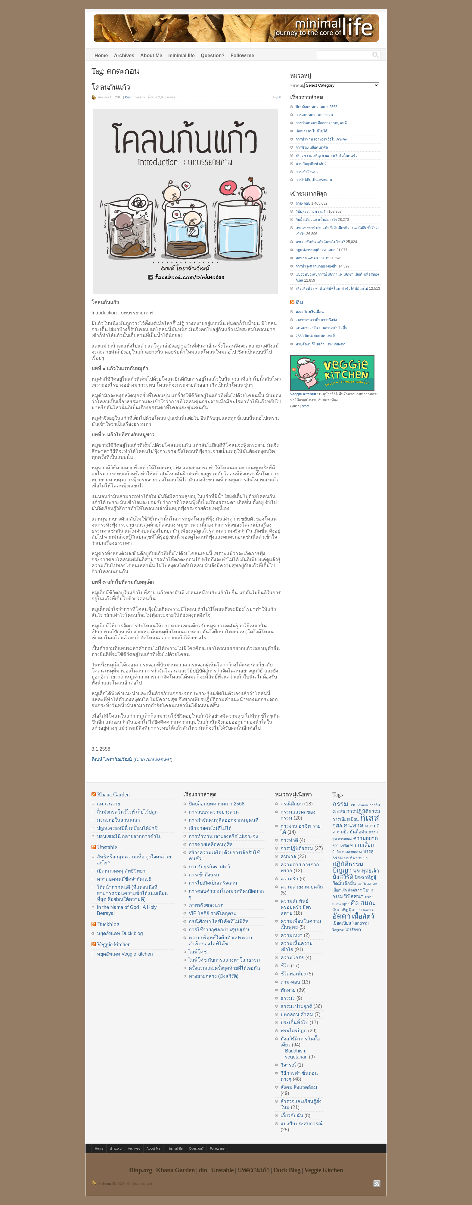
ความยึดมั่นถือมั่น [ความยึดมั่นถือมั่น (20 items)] (350, 831)
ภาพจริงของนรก (206, 905)
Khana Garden (113, 794)
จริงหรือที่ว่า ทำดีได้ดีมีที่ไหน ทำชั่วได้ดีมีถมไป (332, 288)
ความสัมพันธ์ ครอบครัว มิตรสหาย (296, 907)
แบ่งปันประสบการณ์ (302, 1123)
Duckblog (108, 924)
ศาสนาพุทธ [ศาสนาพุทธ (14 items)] (340, 904)
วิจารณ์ (288, 1065)
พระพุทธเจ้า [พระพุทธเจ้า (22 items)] (366, 871)
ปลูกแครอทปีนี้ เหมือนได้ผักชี (127, 828)
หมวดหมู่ (297, 85)
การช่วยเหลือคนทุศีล (312, 147)
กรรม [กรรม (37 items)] (340, 804)
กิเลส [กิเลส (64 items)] (369, 818)
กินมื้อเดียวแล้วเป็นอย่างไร (316, 220)
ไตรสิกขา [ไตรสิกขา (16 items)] (353, 929)
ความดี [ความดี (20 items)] (372, 825)
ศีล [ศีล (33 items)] (355, 903)
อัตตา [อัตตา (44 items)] (341, 916)
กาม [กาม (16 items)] (353, 805)
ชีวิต (285, 965)
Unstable (107, 847)
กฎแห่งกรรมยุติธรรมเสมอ (315, 250)
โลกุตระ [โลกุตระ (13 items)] (338, 930)
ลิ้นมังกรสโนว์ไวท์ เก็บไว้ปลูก (127, 811)
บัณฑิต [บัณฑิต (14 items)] (349, 858)
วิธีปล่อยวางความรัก (312, 211)
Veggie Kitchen (303, 394)
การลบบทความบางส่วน (314, 115)
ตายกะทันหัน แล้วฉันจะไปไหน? (320, 242)
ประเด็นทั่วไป (294, 1022)
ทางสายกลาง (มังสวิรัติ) (213, 976)
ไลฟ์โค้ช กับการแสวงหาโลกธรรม (224, 959)
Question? (213, 55)
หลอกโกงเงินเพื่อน (310, 312)
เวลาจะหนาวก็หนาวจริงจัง (316, 320)
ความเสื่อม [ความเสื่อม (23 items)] (362, 845)
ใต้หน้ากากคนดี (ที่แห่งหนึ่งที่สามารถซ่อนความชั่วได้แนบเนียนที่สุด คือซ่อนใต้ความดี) (132, 893)
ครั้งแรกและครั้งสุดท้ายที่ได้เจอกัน (224, 968)
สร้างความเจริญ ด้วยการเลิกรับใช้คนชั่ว (326, 155)
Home (101, 55)
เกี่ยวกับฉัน (292, 1115)
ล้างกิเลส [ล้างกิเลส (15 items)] (355, 890)
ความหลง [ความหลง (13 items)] (345, 839)
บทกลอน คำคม (297, 1014)
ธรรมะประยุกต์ (296, 1006)
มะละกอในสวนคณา (118, 820)
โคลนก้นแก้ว (111, 87)
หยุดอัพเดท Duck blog (120, 933)
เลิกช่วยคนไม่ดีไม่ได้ (312, 131)
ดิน (299, 302)
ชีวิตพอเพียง (293, 973)
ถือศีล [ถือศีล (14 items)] (336, 852)
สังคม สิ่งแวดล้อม (299, 1087)
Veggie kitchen (113, 944)
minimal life (181, 55)
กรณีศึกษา (292, 803)
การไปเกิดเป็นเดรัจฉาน (314, 180)
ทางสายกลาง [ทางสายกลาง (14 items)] (352, 852)
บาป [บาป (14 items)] (359, 858)
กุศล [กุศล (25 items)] (337, 826)
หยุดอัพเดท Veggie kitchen (125, 953)
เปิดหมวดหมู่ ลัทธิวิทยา (121, 870)
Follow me (242, 55)
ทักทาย (288, 990)
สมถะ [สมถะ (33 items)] (368, 903)
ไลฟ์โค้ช (198, 951)
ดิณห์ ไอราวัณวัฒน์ (112, 759)
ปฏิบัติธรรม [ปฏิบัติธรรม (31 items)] (347, 863)
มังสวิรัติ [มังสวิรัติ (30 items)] (342, 877)
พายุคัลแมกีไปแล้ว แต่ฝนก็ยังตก (320, 344)
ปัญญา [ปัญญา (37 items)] (342, 870)
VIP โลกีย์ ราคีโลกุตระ (212, 913)
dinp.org (116, 1148)
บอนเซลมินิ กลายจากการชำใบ (129, 836)
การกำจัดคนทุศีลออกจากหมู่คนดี (321, 123)
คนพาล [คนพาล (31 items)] (353, 825)
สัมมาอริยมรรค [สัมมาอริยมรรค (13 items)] (363, 910)
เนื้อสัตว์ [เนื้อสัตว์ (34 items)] (363, 916)
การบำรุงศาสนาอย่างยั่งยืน (316, 266)
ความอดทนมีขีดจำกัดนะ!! (124, 879)
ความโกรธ (292, 957)
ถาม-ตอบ (303, 203)
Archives (124, 55)
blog (305, 406)
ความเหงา (292, 935)
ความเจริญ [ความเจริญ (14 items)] (340, 845)
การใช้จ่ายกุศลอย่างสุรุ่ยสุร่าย (219, 929)
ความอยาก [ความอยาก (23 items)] (365, 838)
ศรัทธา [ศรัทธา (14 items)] (370, 897)
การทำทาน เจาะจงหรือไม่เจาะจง (321, 139)
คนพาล (288, 856)
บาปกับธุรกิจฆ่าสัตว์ (311, 164)
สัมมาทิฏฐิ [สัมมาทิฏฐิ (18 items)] (341, 909)
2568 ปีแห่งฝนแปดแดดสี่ (315, 336)
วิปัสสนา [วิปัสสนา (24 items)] (354, 896)
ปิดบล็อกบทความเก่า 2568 (316, 107)
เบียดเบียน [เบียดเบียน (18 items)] (341, 923)
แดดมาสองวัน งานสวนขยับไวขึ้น (321, 328)
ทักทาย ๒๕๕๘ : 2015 (312, 258)
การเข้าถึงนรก (307, 172)
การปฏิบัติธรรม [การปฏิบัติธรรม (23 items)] (363, 811)
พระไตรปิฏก (294, 1030)
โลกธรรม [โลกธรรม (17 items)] (360, 923)
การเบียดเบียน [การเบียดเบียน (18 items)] (345, 819)
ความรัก (289, 878)
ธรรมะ (288, 998)
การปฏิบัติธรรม (297, 848)
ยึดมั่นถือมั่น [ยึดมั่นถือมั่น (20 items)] (344, 883)
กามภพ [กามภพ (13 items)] (363, 805)
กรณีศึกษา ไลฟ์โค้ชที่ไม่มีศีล (219, 921)
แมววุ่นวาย (108, 803)
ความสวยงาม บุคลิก (302, 886)
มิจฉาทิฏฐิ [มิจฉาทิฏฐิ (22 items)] (365, 877)
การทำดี (289, 840)
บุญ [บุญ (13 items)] (365, 858)
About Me (151, 55)
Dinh (128, 97)
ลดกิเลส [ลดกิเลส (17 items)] (364, 884)
